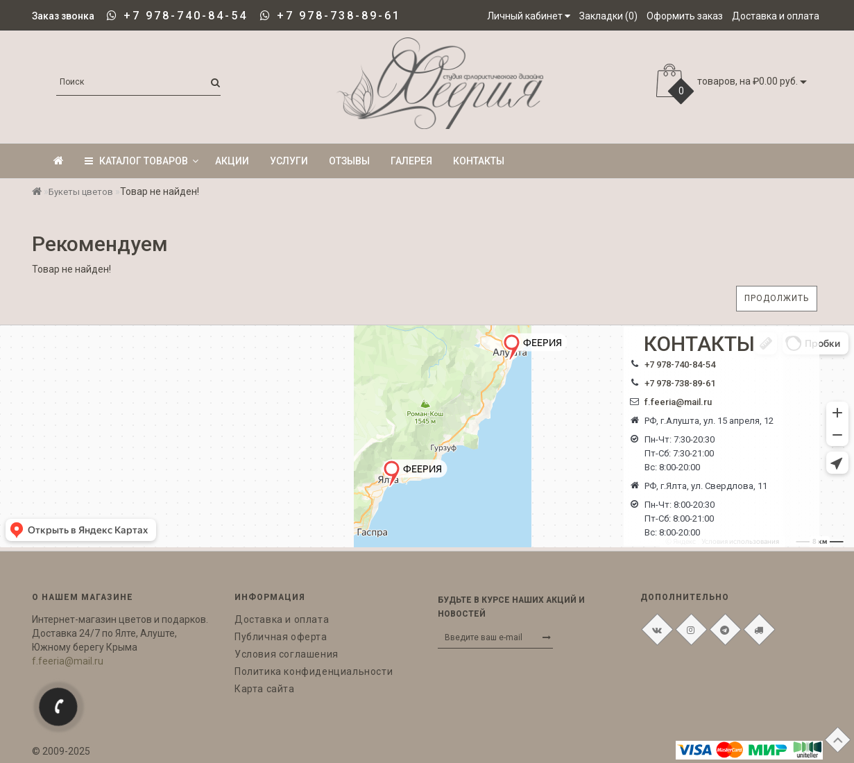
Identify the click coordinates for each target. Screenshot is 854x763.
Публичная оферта (280, 636)
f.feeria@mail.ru (678, 402)
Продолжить (776, 298)
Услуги (289, 160)
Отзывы (349, 160)
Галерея (411, 160)
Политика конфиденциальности (313, 671)
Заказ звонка (63, 16)
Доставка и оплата (281, 619)
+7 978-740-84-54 (185, 15)
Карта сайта (264, 688)
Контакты (478, 160)
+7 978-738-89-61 (339, 15)
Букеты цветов (81, 192)
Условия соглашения (286, 654)
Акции (232, 160)
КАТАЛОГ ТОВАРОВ (141, 160)
